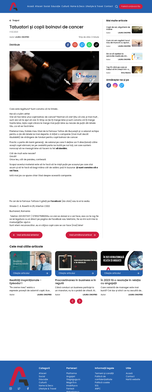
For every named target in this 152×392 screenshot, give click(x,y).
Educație (55, 6)
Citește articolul (30, 273)
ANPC (98, 388)
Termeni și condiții (104, 373)
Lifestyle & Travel (94, 6)
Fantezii (70, 388)
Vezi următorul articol (82, 234)
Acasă (30, 6)
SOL (97, 385)
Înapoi (14, 20)
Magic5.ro (71, 382)
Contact (108, 6)
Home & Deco (77, 6)
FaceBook (56, 201)
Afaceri (39, 6)
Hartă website (133, 379)
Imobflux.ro (72, 385)
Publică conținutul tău (130, 6)
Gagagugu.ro (73, 379)
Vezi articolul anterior (26, 234)
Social (47, 6)
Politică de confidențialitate (103, 378)
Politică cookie (102, 382)
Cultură (65, 6)
